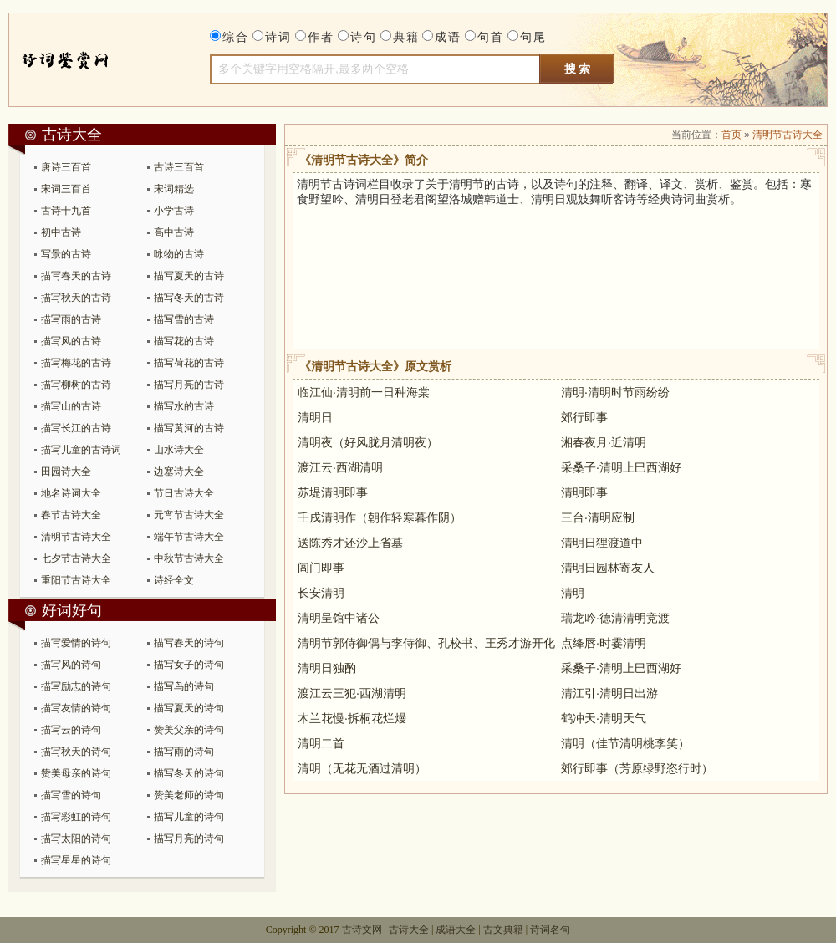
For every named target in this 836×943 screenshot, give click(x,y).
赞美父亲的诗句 (189, 730)
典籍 (406, 36)
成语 (448, 36)
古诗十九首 (66, 211)
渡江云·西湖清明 (340, 467)
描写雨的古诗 (71, 319)
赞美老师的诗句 (189, 795)
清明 (572, 592)
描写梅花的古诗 (76, 363)
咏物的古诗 (179, 254)
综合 (235, 36)
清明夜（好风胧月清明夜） (368, 442)
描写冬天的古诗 (189, 297)
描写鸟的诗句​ (184, 686)
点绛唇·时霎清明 (603, 643)
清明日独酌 (327, 668)
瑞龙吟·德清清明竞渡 (615, 617)
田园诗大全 (66, 471)
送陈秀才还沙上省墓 (350, 542)
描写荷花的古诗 (189, 363)
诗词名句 (550, 929)
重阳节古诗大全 (76, 580)
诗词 (278, 36)
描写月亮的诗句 (189, 838)
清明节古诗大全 (76, 537)
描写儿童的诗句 (189, 817)
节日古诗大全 (184, 493)
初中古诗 (61, 232)
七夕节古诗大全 (76, 558)
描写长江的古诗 (76, 428)
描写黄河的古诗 (189, 428)
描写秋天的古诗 (76, 297)
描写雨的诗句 (184, 751)
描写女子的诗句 (189, 664)
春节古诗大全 (71, 515)
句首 (490, 36)
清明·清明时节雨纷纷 (615, 392)
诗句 (363, 36)
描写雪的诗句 (71, 795)
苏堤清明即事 (333, 492)
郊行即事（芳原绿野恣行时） (637, 768)
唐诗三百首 (66, 167)
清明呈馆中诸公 (339, 617)
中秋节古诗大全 (189, 558)
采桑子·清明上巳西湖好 (621, 467)
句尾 (533, 36)
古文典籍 (503, 929)
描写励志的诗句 (76, 686)
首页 (731, 134)
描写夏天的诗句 (189, 708)
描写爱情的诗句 (76, 643)
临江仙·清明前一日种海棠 (364, 392)
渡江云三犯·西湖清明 (352, 693)
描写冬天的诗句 (189, 773)
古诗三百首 (179, 167)
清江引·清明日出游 (609, 693)
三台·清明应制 (598, 517)
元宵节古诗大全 (189, 515)
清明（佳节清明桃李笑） (625, 743)
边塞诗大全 (179, 471)
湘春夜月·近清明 (603, 442)
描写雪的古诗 (184, 319)
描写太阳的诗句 (76, 838)
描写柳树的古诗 (76, 384)
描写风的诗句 (71, 664)
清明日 (315, 417)
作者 (321, 36)
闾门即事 (321, 567)
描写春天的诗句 (189, 643)
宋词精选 (174, 189)
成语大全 (456, 929)
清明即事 (584, 492)
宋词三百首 (66, 189)
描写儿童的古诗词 (81, 450)
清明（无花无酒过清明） (362, 768)
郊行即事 (584, 417)
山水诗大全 (179, 450)
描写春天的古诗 (76, 276)
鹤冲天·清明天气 (603, 718)
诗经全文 (174, 580)
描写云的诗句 (71, 730)
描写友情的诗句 (76, 708)
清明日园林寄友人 (608, 567)
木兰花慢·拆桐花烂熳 (352, 718)
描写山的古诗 (71, 406)
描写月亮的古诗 (189, 384)
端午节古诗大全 (189, 537)
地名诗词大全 (71, 493)
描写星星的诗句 (76, 860)
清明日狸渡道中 (602, 542)
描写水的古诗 (184, 406)
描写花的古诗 (184, 341)
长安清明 (321, 592)
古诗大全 (81, 60)
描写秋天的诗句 (76, 751)
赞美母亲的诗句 (76, 773)
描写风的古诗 (71, 341)
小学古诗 (174, 211)
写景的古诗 (66, 254)
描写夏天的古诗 (189, 276)
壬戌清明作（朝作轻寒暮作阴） (379, 517)
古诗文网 (362, 929)
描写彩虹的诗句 (76, 817)
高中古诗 (174, 232)
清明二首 (321, 743)
